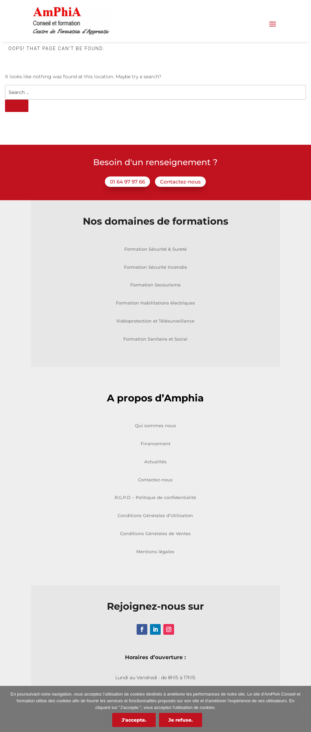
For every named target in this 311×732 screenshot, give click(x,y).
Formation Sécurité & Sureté (155, 249)
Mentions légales (155, 551)
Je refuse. (180, 720)
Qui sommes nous (155, 425)
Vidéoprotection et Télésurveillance (155, 321)
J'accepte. (134, 720)
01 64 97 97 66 (127, 181)
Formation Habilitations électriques (155, 303)
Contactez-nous (180, 181)
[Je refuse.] (302, 709)
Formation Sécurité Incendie (155, 267)
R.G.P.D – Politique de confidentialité (155, 497)
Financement (155, 443)
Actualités (155, 461)
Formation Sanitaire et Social (155, 339)
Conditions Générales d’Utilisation (155, 515)
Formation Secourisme (155, 284)
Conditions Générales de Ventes (155, 533)
